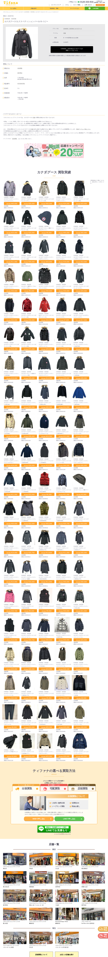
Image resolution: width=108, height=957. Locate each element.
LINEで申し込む (69, 819)
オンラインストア (56, 5)
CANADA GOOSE (10, 19)
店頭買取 (19, 68)
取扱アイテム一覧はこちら (83, 129)
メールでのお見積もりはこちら (62, 834)
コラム (67, 5)
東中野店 (19, 73)
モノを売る (13, 8)
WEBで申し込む (39, 819)
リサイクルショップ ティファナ (10, 12)
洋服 (64, 33)
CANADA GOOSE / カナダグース (72, 28)
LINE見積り (96, 8)
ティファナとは (74, 8)
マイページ (100, 5)
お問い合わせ (88, 5)
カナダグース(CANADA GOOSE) (26, 12)
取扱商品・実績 (54, 8)
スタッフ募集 (76, 5)
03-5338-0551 (21, 83)
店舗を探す (34, 8)
